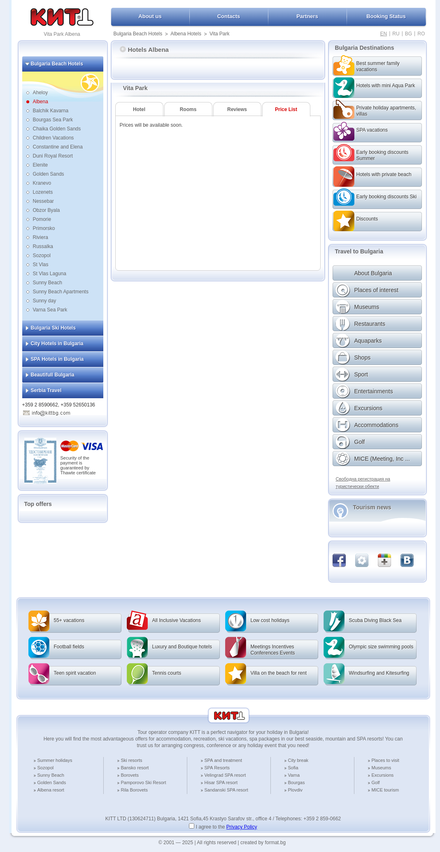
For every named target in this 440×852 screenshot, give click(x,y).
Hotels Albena (144, 49)
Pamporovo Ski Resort (143, 782)
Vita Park (219, 34)
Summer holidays (54, 760)
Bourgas (296, 782)
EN (383, 34)
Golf (376, 782)
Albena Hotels (185, 34)
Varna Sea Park (50, 310)
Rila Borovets (134, 789)
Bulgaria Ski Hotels (53, 328)
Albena (40, 101)
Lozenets (43, 192)
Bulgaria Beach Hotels (138, 34)
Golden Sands (48, 174)
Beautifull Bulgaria (52, 375)
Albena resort (50, 789)
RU (395, 34)
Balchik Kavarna (51, 111)
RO (421, 34)
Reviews (237, 109)
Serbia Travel (46, 390)
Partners (307, 16)
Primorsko (44, 228)
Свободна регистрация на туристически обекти (363, 482)
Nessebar (43, 201)
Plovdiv (295, 789)
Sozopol (42, 255)
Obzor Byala (46, 210)
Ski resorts (131, 760)
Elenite (40, 165)
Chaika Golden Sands (57, 129)
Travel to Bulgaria (359, 251)
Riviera (40, 237)
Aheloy (40, 92)
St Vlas (41, 264)
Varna (294, 775)
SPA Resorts (217, 767)
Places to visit (385, 760)
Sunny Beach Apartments (60, 292)
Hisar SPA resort (221, 782)
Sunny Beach (47, 283)
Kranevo (42, 183)
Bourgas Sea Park (53, 120)
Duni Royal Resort (53, 156)
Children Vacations (53, 138)
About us (149, 16)
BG (408, 34)
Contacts (228, 16)
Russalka (43, 246)
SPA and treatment (223, 760)
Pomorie (42, 219)
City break (298, 760)
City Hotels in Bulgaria (57, 343)
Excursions (383, 775)
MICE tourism (385, 789)
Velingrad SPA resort (225, 775)
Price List (286, 109)
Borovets (130, 775)
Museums (381, 767)
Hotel (139, 109)
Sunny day (44, 301)
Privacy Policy (241, 827)
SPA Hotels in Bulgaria (57, 359)
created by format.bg (263, 842)
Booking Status (385, 16)
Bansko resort (135, 767)
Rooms (188, 109)
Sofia (293, 767)
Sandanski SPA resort (226, 789)
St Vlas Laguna (49, 273)
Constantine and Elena (58, 147)
